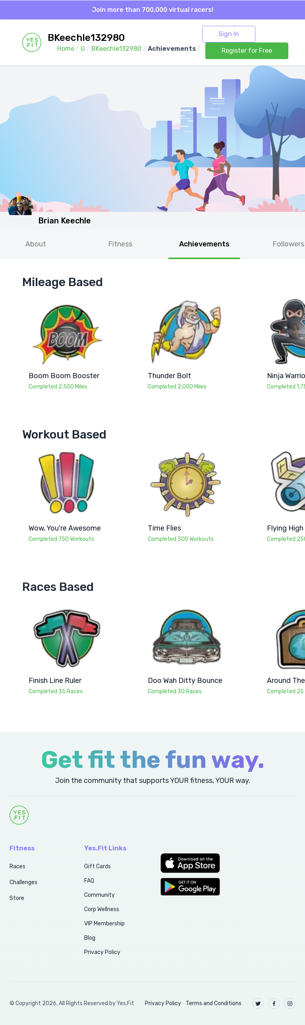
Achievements (204, 244)
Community (99, 895)
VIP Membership (104, 923)
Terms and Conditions (213, 1003)
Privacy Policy (102, 952)
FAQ (89, 880)
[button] (190, 863)
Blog (89, 938)
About (35, 244)
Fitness (120, 244)
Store (17, 898)
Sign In (228, 34)
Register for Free (247, 50)
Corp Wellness (101, 909)
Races (17, 866)
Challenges (23, 882)
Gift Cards (97, 866)
